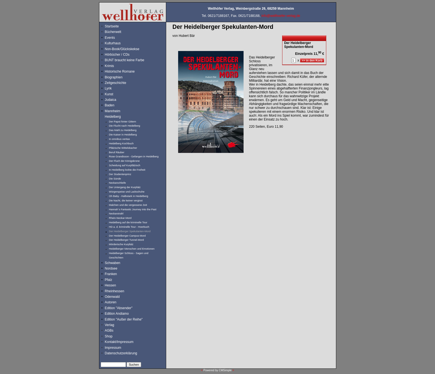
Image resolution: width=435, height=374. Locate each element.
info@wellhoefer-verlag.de (280, 16)
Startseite (112, 26)
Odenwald (112, 297)
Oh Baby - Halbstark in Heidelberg (128, 196)
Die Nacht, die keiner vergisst (126, 200)
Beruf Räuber (116, 152)
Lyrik (108, 88)
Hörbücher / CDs (117, 55)
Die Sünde (115, 178)
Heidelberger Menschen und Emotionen (132, 248)
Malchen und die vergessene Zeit (128, 205)
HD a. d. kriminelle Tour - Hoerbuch (129, 227)
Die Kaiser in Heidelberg (123, 134)
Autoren (111, 302)
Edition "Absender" (119, 308)
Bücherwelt (113, 32)
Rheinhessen (114, 291)
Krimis (109, 66)
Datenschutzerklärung (121, 353)
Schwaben (112, 263)
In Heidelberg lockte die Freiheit (127, 169)
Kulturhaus (117, 43)
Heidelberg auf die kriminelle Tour (128, 222)
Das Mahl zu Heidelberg (123, 130)
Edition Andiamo (117, 314)
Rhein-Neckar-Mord (120, 218)
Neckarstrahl (116, 213)
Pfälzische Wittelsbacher (123, 148)
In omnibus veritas (119, 139)
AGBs (109, 330)
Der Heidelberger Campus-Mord (127, 235)
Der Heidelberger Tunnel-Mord (126, 240)
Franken (111, 274)
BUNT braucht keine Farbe (125, 60)
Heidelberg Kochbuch (121, 143)
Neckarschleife (117, 182)
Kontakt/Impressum (119, 342)
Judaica (110, 100)
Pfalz (108, 280)
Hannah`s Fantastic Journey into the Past (132, 209)
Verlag (109, 325)
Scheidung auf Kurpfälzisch (124, 165)
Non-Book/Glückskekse (122, 49)
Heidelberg (113, 117)
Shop (109, 336)
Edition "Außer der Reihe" (124, 319)
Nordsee (111, 268)
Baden (110, 105)
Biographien (114, 77)
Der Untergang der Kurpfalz (125, 187)
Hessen (110, 285)
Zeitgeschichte (115, 83)
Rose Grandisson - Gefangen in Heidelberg (134, 156)
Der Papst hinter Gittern (122, 121)
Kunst (109, 94)
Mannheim (112, 111)
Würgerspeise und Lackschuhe (127, 191)
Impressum (113, 348)
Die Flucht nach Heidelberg (124, 125)
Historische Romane (120, 71)
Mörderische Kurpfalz (121, 244)
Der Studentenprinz (120, 174)
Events (116, 38)
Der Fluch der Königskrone (124, 161)
